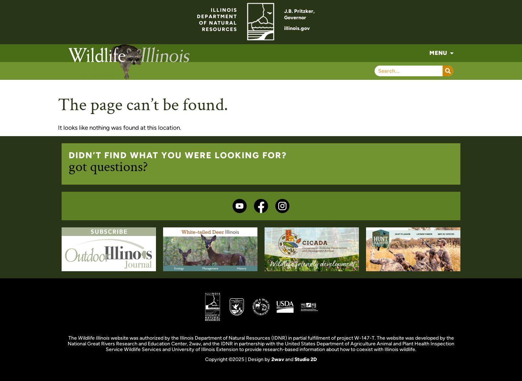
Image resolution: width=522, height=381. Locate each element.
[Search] (448, 71)
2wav (277, 359)
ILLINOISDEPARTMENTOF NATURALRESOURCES (217, 19)
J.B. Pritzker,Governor (299, 14)
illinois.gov (297, 28)
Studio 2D (305, 359)
